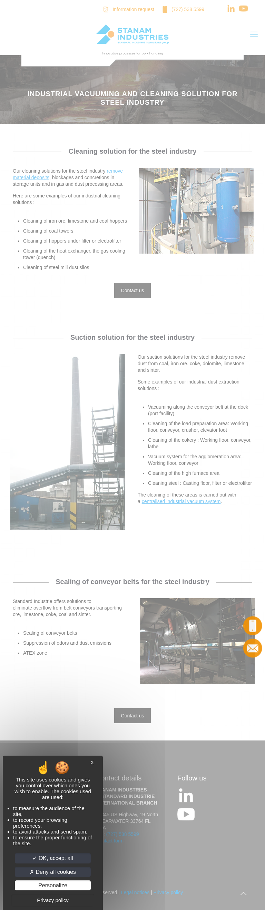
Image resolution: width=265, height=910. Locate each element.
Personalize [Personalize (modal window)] (52, 885)
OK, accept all (52, 858)
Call (253, 626)
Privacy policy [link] (53, 900)
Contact (253, 648)
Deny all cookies (53, 872)
